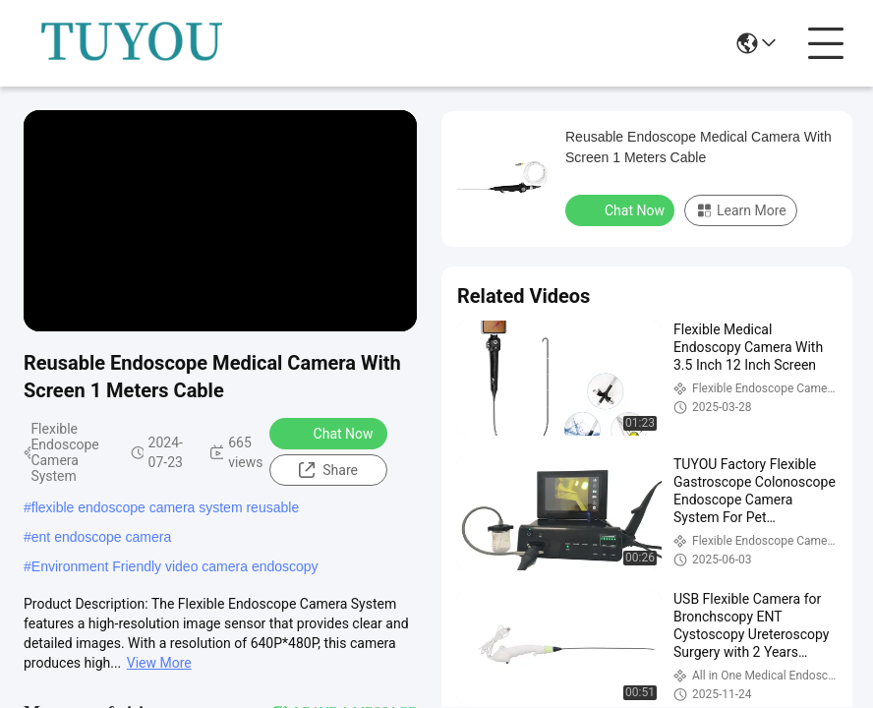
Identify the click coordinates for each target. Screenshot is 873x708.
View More (159, 663)
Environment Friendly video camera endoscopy (175, 566)
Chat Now (331, 432)
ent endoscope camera (101, 537)
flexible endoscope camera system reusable (165, 507)
